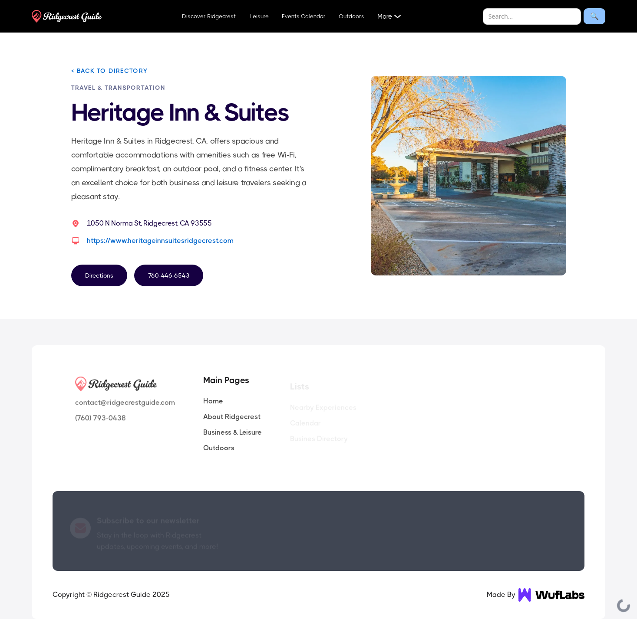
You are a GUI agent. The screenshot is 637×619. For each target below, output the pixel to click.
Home (213, 401)
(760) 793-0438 (100, 419)
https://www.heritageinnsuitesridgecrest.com (160, 240)
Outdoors (351, 16)
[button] (390, 16)
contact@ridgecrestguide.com (125, 404)
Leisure (259, 16)
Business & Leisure (232, 432)
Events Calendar (304, 16)
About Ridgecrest (232, 417)
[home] (67, 16)
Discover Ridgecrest (209, 16)
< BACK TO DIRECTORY (109, 70)
